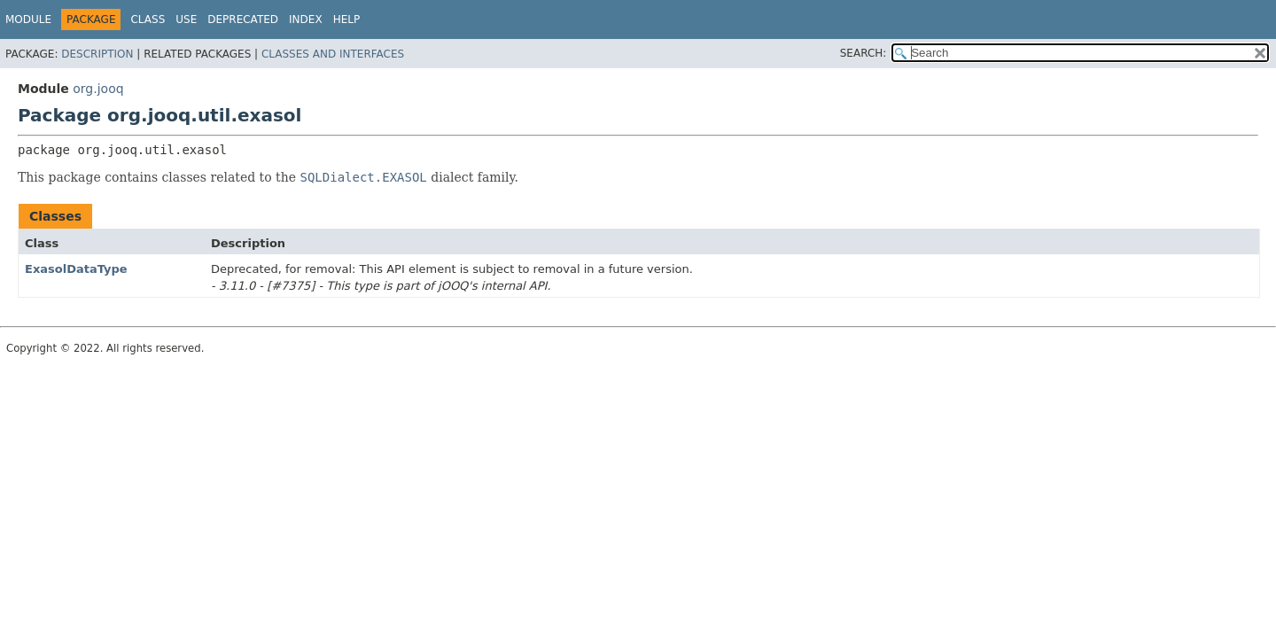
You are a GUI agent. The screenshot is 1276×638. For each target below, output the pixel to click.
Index (306, 19)
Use (186, 19)
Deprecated (242, 19)
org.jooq (98, 89)
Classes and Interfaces (332, 54)
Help (347, 19)
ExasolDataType (76, 269)
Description (97, 54)
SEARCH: (863, 53)
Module (28, 19)
